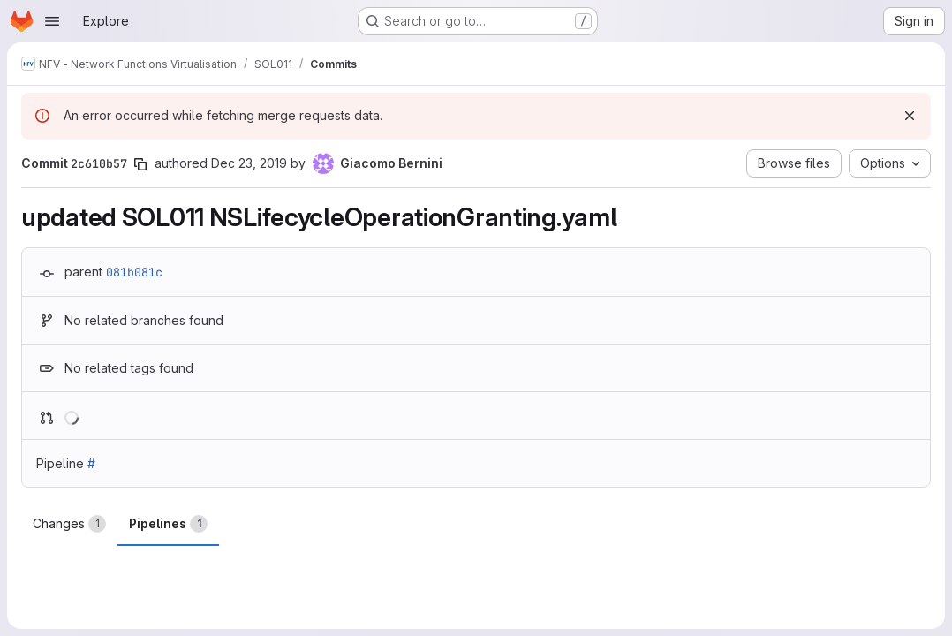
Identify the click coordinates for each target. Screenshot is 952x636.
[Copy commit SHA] (140, 164)
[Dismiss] (909, 115)
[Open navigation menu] (52, 21)
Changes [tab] (69, 524)
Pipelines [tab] (168, 524)
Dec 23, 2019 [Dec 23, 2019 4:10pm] (249, 162)
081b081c (134, 272)
